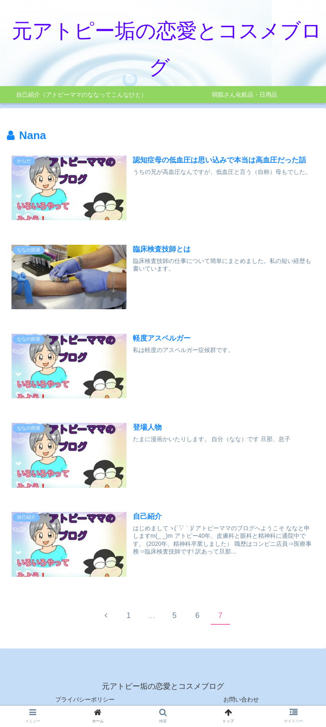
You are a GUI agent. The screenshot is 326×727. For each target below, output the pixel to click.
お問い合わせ (241, 699)
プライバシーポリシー (85, 699)
